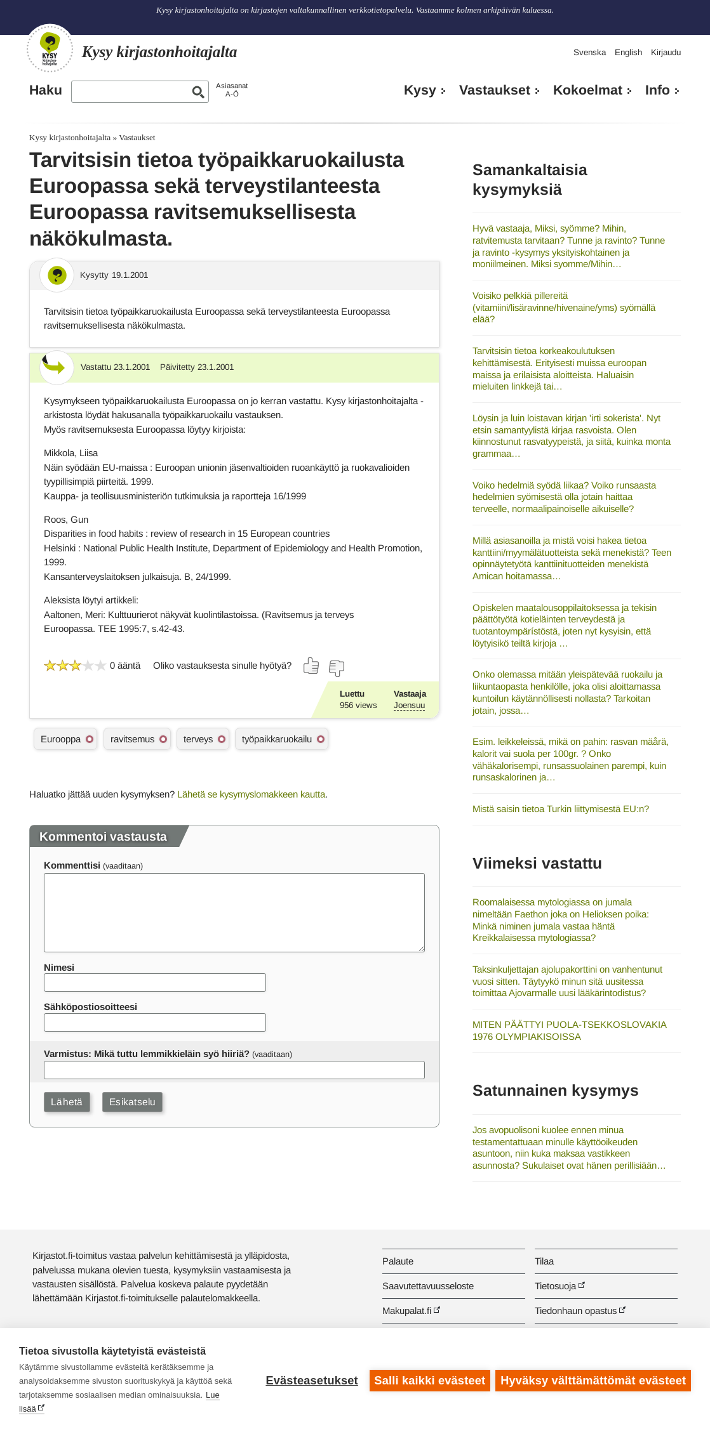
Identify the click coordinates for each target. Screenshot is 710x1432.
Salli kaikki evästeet (429, 1380)
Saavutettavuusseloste (428, 1285)
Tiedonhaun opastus (576, 1310)
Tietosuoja (555, 1285)
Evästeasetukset (311, 1380)
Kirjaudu (666, 52)
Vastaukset (494, 90)
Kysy (420, 90)
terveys (198, 738)
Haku (45, 90)
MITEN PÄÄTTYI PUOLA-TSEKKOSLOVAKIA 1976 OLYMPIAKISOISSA (569, 1030)
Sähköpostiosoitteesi (90, 1006)
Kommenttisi (72, 865)
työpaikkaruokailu (277, 738)
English (628, 52)
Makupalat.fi (406, 1310)
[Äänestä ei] (336, 668)
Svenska (589, 52)
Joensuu (409, 705)
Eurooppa (61, 738)
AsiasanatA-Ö (232, 90)
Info (657, 90)
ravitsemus (132, 738)
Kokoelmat (587, 90)
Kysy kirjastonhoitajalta (70, 137)
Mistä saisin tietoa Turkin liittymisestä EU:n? (560, 808)
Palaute (397, 1261)
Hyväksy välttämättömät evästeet (593, 1380)
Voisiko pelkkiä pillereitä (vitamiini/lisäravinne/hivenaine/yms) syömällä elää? (563, 307)
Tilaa (544, 1261)
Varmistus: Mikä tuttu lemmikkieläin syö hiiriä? (147, 1053)
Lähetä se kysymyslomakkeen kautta (251, 794)
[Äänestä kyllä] (312, 665)
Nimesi (59, 967)
